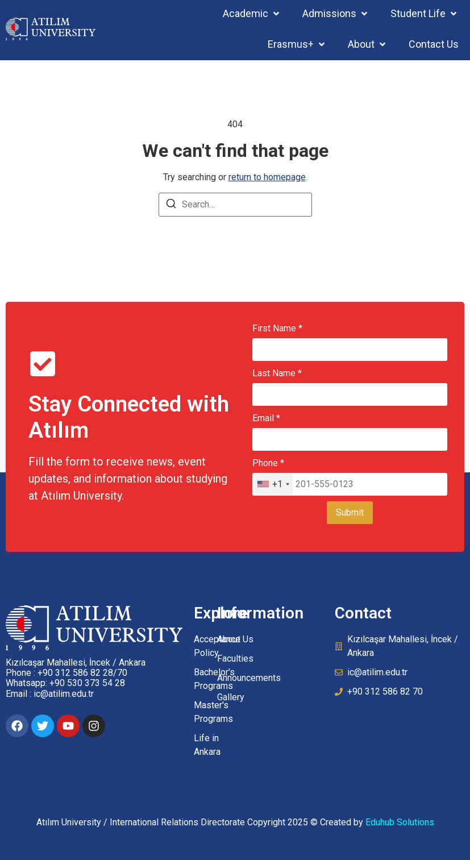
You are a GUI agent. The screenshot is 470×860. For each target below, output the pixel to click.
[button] (252, 13)
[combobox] (273, 484)
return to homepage (267, 177)
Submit (350, 512)
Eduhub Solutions (399, 822)
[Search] (171, 205)
